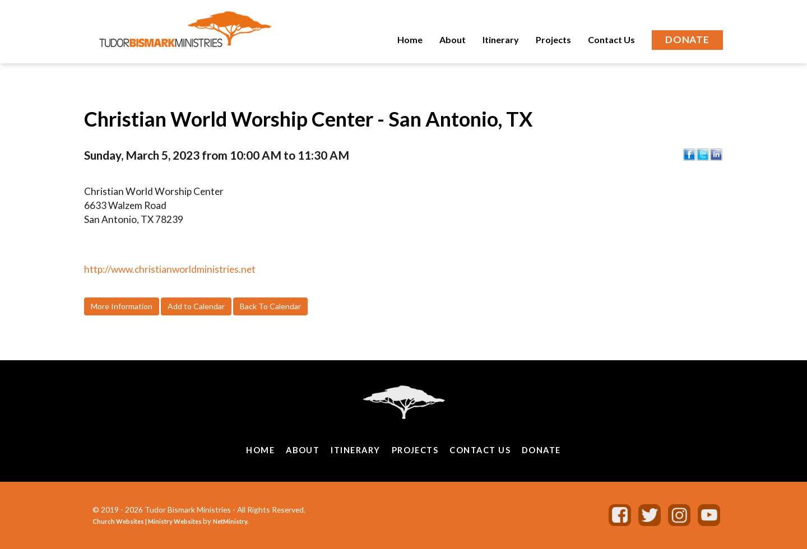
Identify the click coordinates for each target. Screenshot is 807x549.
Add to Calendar (196, 306)
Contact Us (611, 39)
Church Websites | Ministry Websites (147, 521)
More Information (121, 306)
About (452, 39)
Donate (687, 39)
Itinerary (501, 39)
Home (410, 39)
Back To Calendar (270, 306)
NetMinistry (230, 521)
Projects (553, 39)
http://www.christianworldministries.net (170, 269)
